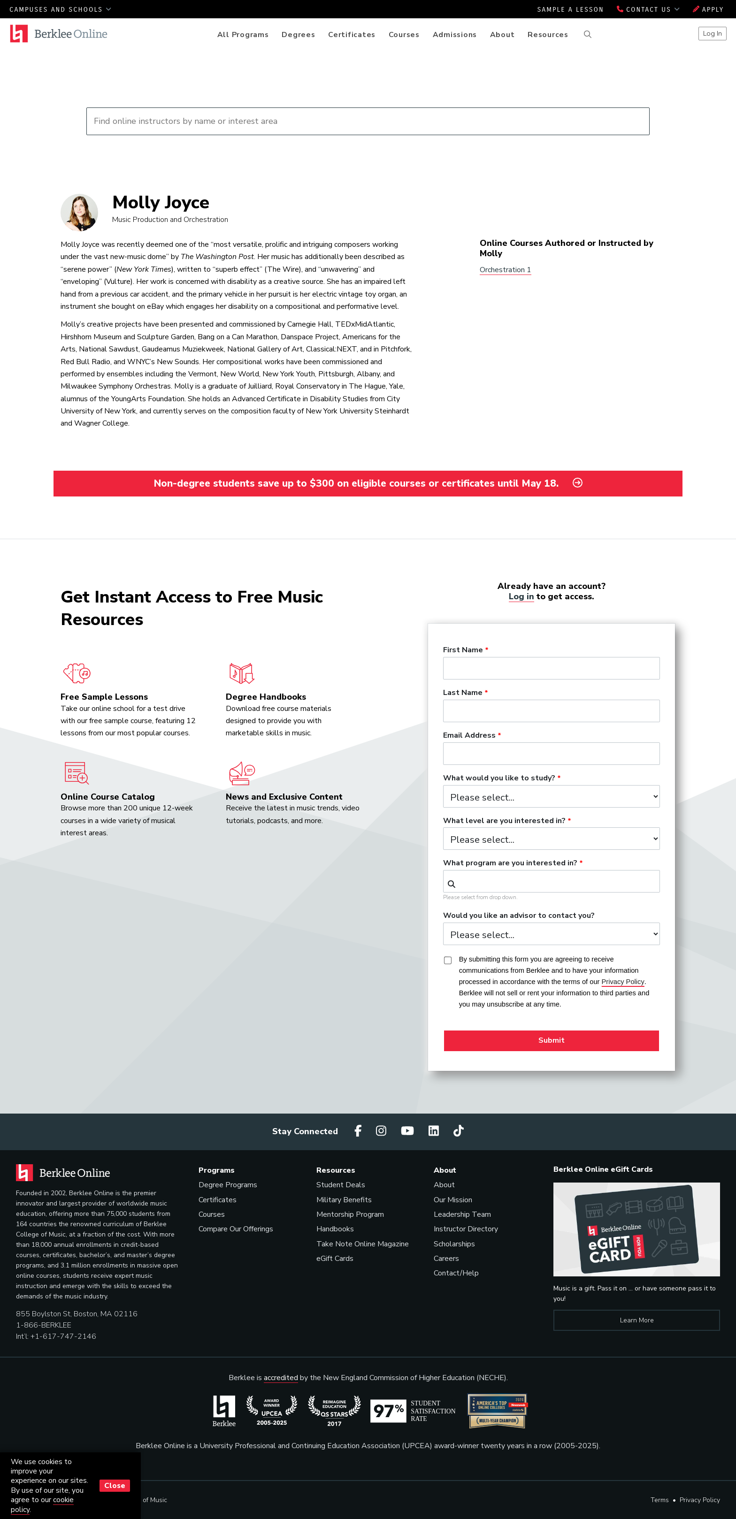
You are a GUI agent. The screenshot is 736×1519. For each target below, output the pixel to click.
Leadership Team (462, 1214)
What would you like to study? (499, 778)
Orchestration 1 (505, 270)
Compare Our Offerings (236, 1229)
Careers (446, 1258)
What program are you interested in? (510, 863)
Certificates (352, 35)
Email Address (469, 735)
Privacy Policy (700, 1500)
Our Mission (453, 1200)
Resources (548, 35)
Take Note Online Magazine (362, 1244)
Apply (708, 10)
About (502, 35)
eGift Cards (334, 1258)
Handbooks (335, 1229)
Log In (712, 33)
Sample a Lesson (570, 10)
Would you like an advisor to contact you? (519, 916)
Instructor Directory (466, 1229)
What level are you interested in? (504, 821)
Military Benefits (344, 1200)
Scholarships (454, 1244)
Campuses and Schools (60, 10)
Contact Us (648, 10)
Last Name (463, 693)
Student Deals (340, 1185)
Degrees (298, 35)
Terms (660, 1500)
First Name (463, 650)
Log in (521, 596)
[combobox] (551, 881)
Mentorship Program (350, 1214)
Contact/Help (456, 1273)
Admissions (455, 35)
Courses (404, 35)
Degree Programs (228, 1185)
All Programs (243, 35)
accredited (281, 1378)
